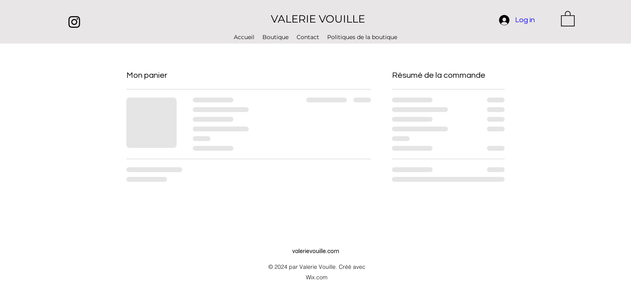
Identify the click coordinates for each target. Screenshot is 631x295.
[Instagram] (74, 22)
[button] (568, 18)
